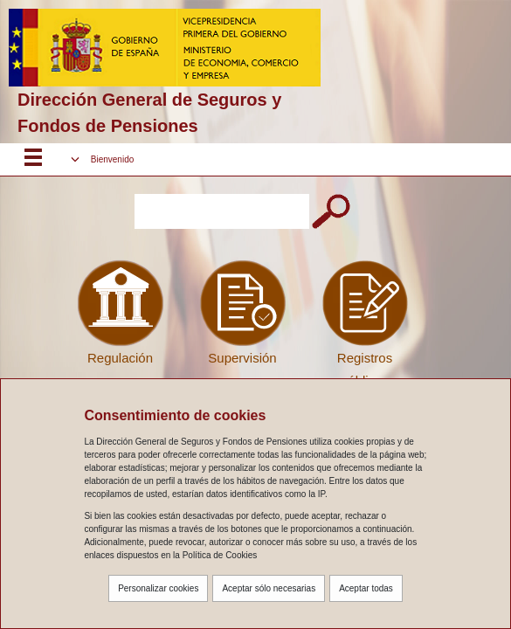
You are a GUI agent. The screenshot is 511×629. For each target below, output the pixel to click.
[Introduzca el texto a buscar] (222, 211)
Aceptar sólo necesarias (268, 588)
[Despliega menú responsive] (33, 159)
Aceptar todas (366, 588)
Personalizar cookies (158, 588)
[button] (102, 159)
